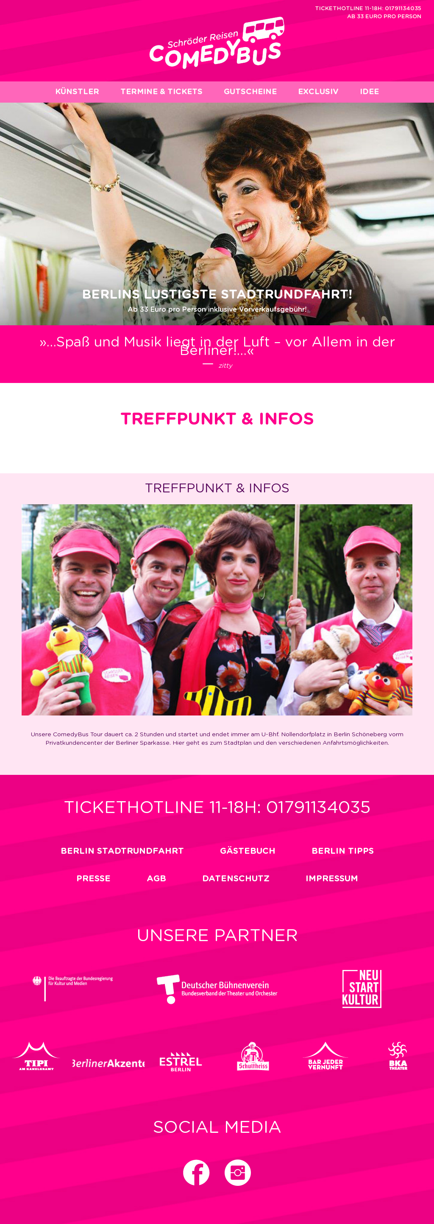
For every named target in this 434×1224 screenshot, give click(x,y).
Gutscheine (250, 92)
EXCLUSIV (318, 92)
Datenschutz (236, 879)
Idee (369, 92)
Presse (93, 879)
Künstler (77, 92)
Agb (156, 879)
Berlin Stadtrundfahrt (122, 851)
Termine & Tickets (161, 92)
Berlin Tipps (343, 851)
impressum (332, 879)
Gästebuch (247, 851)
